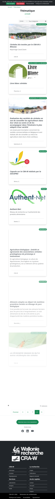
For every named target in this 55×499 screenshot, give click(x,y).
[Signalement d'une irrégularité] (36, 497)
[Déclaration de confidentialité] (28, 494)
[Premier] (16, 412)
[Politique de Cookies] (15, 497)
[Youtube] (32, 431)
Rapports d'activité (34, 476)
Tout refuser (20, 3)
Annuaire (32, 485)
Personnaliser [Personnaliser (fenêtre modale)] (30, 3)
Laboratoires (12, 482)
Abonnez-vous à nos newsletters (27, 422)
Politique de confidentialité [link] (42, 3)
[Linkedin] (27, 431)
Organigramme (13, 476)
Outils (10, 488)
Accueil (10, 7)
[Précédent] (23, 412)
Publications (33, 473)
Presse (31, 488)
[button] (45, 21)
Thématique (17, 7)
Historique (11, 470)
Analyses (11, 485)
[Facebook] (22, 431)
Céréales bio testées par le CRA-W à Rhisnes (25, 45)
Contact (32, 482)
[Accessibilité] (26, 497)
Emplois (32, 491)
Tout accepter (11, 3)
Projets (31, 470)
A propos (11, 473)
